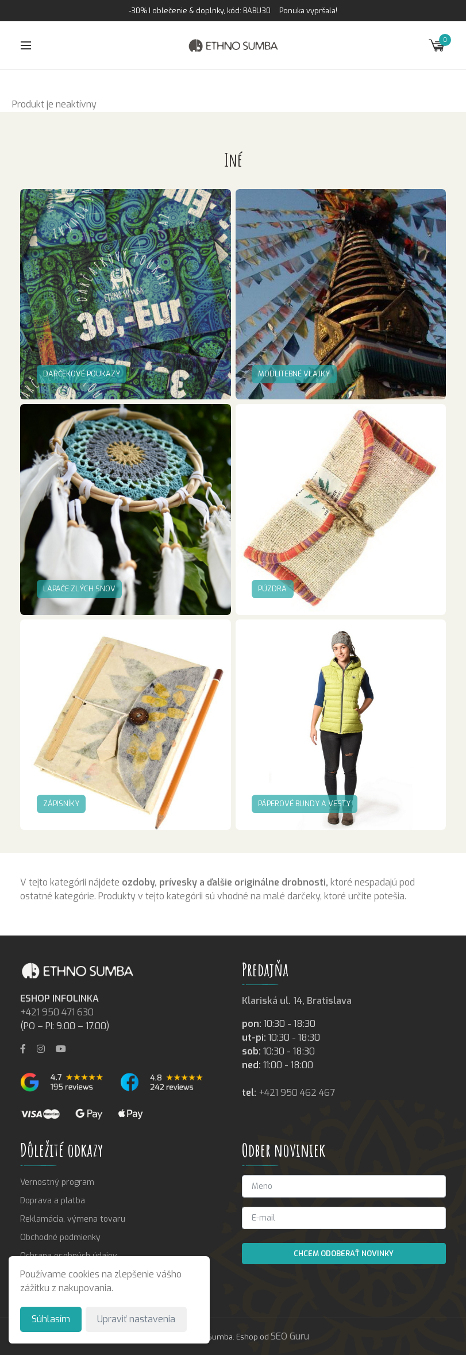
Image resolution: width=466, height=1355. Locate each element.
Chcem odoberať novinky (344, 1253)
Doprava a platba (52, 1200)
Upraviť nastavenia (136, 1319)
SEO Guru (290, 1336)
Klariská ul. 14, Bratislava (297, 1001)
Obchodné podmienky (60, 1237)
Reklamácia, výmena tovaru (72, 1219)
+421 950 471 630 (57, 1012)
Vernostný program (57, 1182)
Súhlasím (51, 1319)
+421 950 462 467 (297, 1093)
